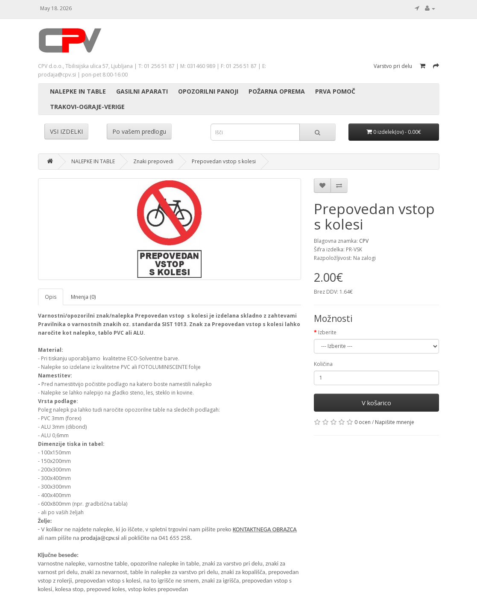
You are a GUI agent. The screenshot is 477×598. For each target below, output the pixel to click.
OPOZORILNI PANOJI (208, 91)
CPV (364, 241)
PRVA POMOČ (335, 91)
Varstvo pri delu (393, 66)
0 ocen (362, 422)
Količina (323, 364)
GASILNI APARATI (142, 91)
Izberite (327, 332)
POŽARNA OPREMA (277, 91)
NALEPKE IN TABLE (78, 91)
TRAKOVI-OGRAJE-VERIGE (87, 107)
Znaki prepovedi (153, 161)
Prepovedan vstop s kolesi (224, 161)
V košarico (376, 402)
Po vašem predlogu (139, 131)
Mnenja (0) (83, 296)
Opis (50, 296)
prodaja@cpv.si (100, 538)
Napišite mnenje (394, 422)
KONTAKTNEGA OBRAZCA (265, 529)
